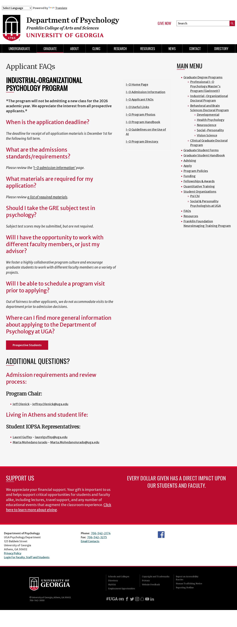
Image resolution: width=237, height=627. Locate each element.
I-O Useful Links (137, 107)
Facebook (161, 534)
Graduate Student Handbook (204, 155)
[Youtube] (147, 599)
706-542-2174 (100, 533)
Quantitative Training (199, 186)
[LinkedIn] (152, 599)
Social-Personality (210, 130)
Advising (190, 160)
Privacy (146, 580)
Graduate (50, 48)
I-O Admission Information (145, 92)
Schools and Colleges (118, 576)
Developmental (208, 115)
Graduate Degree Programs (203, 77)
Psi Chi (195, 196)
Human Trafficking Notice (189, 583)
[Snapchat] (142, 599)
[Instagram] (137, 599)
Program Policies (196, 171)
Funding (190, 176)
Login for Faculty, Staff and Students (27, 557)
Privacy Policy (12, 553)
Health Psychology (210, 120)
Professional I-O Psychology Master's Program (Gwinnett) (205, 86)
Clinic (96, 48)
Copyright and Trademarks (156, 576)
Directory (113, 580)
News (172, 48)
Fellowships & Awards (199, 181)
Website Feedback (151, 584)
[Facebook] (127, 599)
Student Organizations (200, 191)
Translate (57, 8)
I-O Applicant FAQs (140, 99)
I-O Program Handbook (143, 122)
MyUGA (112, 584)
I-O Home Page (137, 84)
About (74, 48)
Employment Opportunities (121, 588)
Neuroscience (206, 125)
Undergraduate (19, 48)
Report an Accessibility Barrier (187, 578)
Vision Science (207, 135)
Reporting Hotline (185, 587)
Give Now (164, 23)
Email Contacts (90, 541)
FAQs (187, 211)
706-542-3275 (97, 537)
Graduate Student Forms (201, 150)
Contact (195, 48)
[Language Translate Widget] (17, 8)
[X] (132, 599)
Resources (147, 48)
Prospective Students (27, 345)
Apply (188, 166)
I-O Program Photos (140, 114)
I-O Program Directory (142, 141)
